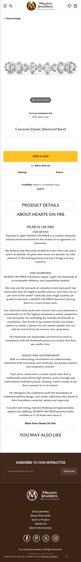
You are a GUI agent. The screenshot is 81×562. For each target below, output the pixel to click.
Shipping (22, 172)
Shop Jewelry (40, 511)
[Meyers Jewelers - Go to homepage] (44, 496)
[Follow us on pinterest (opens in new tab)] (36, 538)
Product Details (40, 205)
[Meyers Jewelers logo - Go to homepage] (40, 6)
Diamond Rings (13, 19)
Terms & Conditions (42, 544)
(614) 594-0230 (40, 117)
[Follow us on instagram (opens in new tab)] (55, 538)
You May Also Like (40, 435)
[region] (40, 67)
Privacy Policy (28, 544)
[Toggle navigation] (4, 6)
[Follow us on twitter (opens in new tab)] (46, 538)
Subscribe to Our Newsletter (40, 462)
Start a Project (41, 520)
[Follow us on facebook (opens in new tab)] (26, 538)
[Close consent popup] (66, 557)
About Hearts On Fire (41, 214)
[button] (11, 6)
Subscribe (69, 471)
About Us (40, 524)
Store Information (40, 528)
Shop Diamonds (40, 515)
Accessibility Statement (59, 544)
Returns (59, 172)
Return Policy (17, 544)
